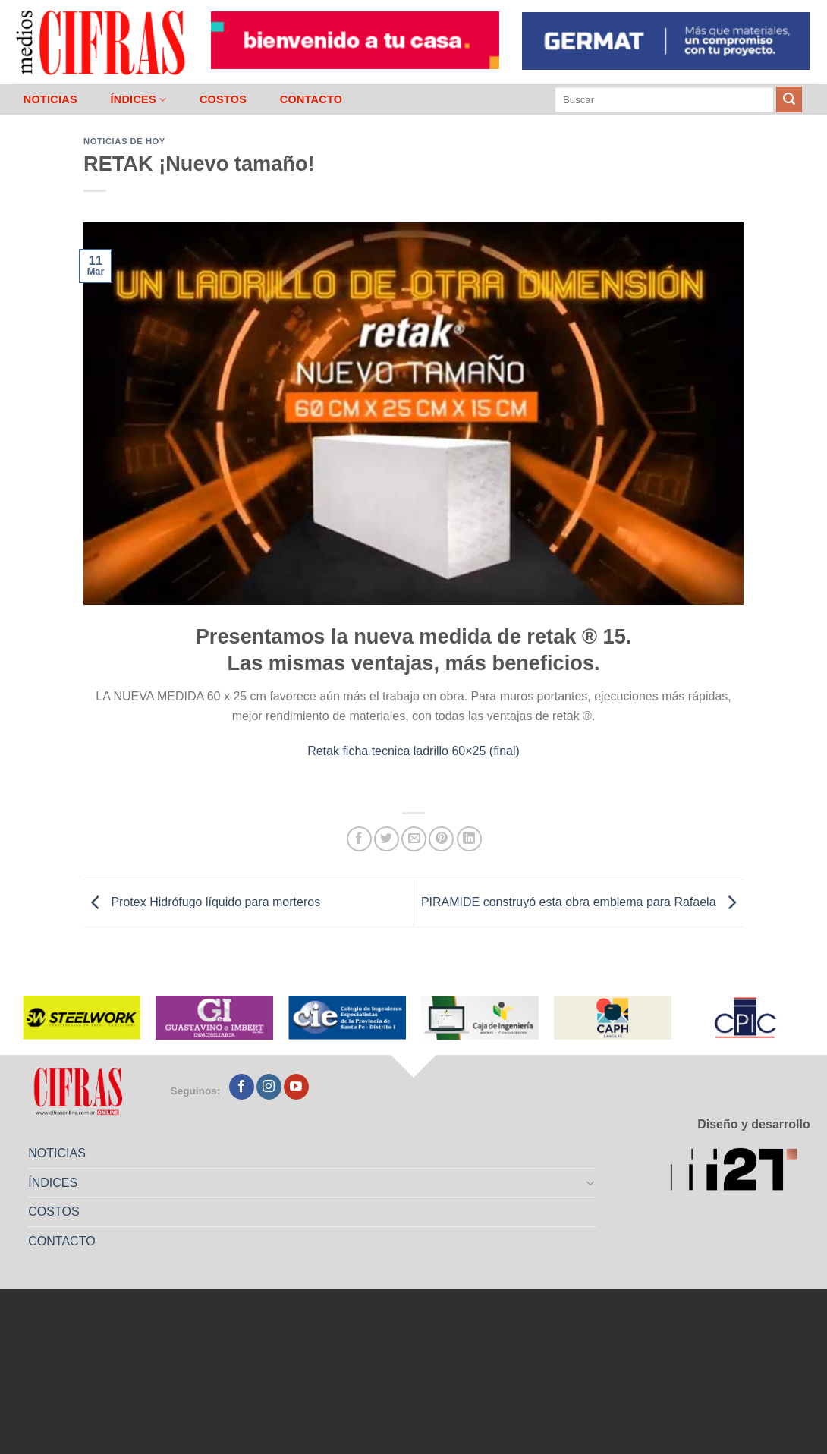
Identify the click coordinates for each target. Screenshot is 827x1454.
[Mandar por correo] (413, 838)
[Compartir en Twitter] (386, 838)
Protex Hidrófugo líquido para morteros (201, 902)
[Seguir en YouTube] (296, 1087)
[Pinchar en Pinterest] (441, 838)
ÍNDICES (138, 100)
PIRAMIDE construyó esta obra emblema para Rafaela (582, 902)
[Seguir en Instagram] (268, 1087)
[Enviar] (789, 99)
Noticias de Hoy (124, 141)
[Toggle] (591, 1182)
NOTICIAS (50, 99)
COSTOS (223, 99)
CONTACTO (311, 99)
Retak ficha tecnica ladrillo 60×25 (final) (413, 750)
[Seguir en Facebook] (241, 1087)
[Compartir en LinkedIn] (469, 838)
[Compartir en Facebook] (359, 838)
